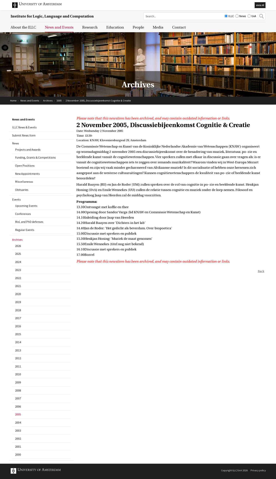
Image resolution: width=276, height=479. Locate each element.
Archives (48, 100)
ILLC (229, 16)
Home (13, 100)
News (240, 16)
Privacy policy (258, 470)
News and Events (29, 100)
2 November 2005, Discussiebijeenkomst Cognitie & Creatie (98, 100)
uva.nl (260, 5)
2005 (59, 100)
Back (261, 271)
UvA (251, 16)
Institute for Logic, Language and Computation (52, 16)
